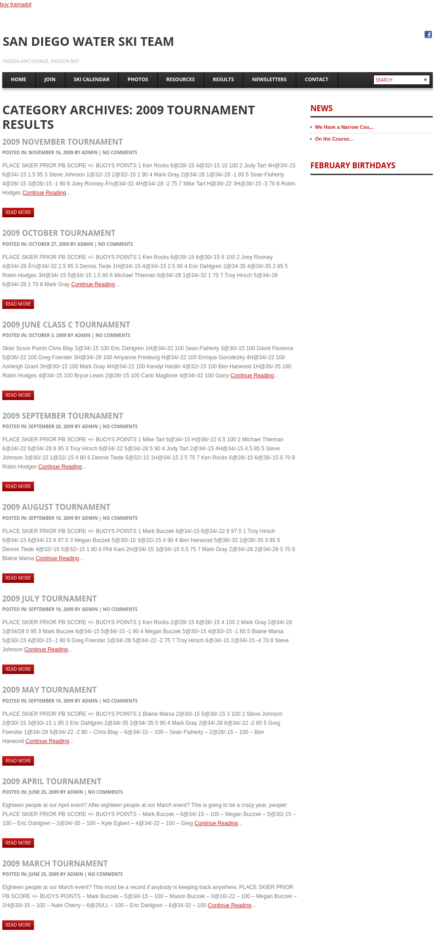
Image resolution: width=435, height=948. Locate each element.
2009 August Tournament (56, 507)
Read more (18, 212)
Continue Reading (44, 193)
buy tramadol (15, 4)
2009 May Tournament (49, 689)
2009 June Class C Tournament (66, 324)
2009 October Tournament (59, 233)
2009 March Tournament (55, 863)
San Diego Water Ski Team (88, 41)
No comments (119, 152)
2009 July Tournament (49, 598)
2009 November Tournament (62, 142)
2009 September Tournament (62, 415)
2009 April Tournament (52, 781)
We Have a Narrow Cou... (344, 127)
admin (89, 152)
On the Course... (334, 139)
